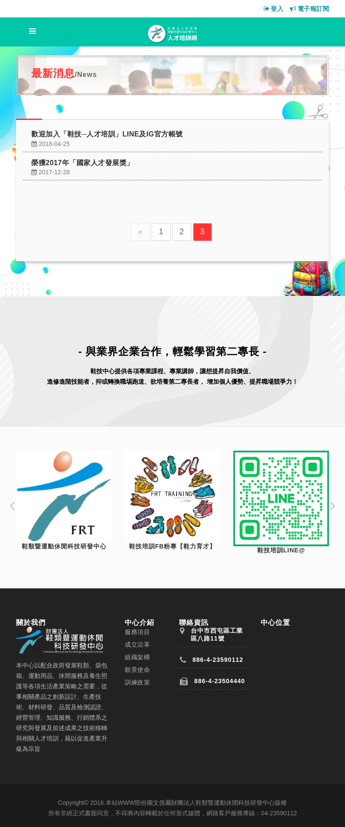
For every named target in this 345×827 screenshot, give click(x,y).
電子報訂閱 (309, 8)
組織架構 (137, 657)
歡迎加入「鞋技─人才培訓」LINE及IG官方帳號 (107, 134)
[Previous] (140, 232)
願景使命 (137, 669)
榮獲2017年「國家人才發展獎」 (82, 162)
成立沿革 (137, 644)
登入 (274, 8)
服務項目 (137, 631)
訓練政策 (137, 682)
